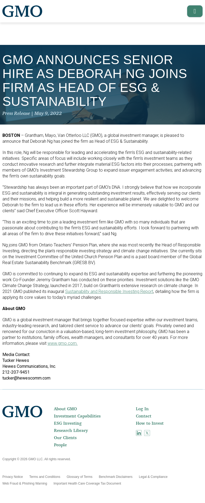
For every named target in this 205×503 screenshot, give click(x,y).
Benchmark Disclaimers (115, 477)
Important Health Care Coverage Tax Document (87, 483)
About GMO (65, 408)
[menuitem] (94, 409)
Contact (143, 416)
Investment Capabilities (77, 416)
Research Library (71, 430)
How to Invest (150, 423)
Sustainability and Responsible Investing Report (109, 291)
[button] (193, 11)
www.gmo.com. (63, 343)
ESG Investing (68, 423)
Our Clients (65, 437)
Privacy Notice (12, 477)
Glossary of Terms (79, 477)
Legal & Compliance (153, 477)
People (60, 444)
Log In (142, 408)
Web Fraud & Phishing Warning (24, 483)
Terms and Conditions (44, 477)
